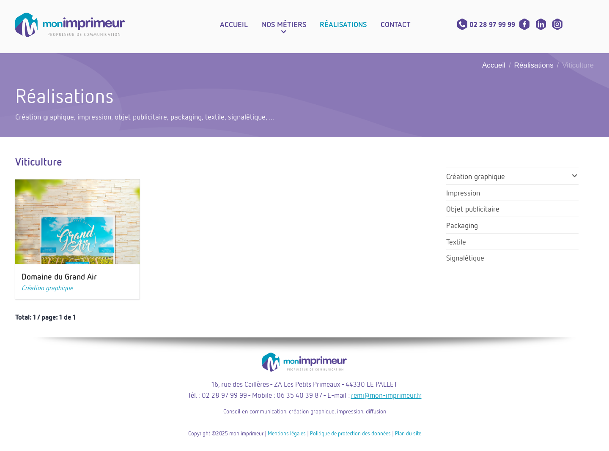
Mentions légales (287, 433)
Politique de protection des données (350, 433)
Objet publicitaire (472, 208)
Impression (463, 192)
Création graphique (47, 287)
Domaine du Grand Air (59, 276)
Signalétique (465, 257)
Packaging (462, 225)
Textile (456, 241)
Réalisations (534, 65)
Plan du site (408, 433)
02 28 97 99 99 (486, 24)
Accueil (493, 65)
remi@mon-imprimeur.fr (386, 395)
